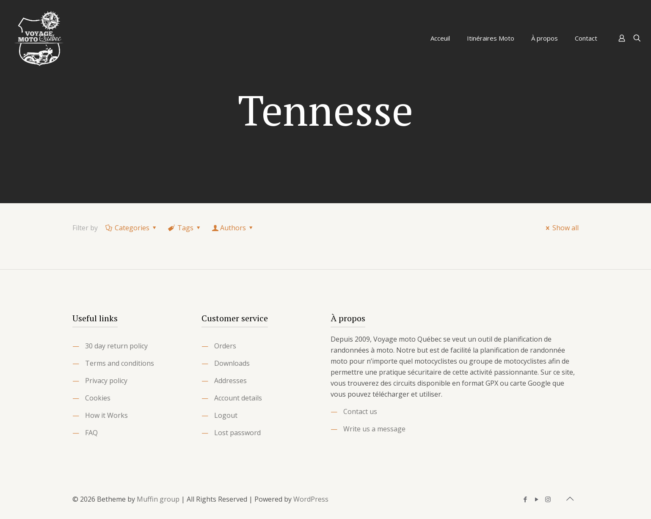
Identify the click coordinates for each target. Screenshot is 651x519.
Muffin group (158, 499)
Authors (233, 227)
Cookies (97, 398)
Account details (238, 398)
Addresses (230, 380)
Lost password (237, 432)
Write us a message (374, 428)
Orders (225, 346)
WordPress (310, 499)
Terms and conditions (119, 363)
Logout (225, 415)
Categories (131, 227)
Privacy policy (106, 380)
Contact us (360, 411)
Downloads (232, 363)
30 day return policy (116, 346)
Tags (185, 227)
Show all (561, 227)
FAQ (91, 432)
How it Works (106, 415)
